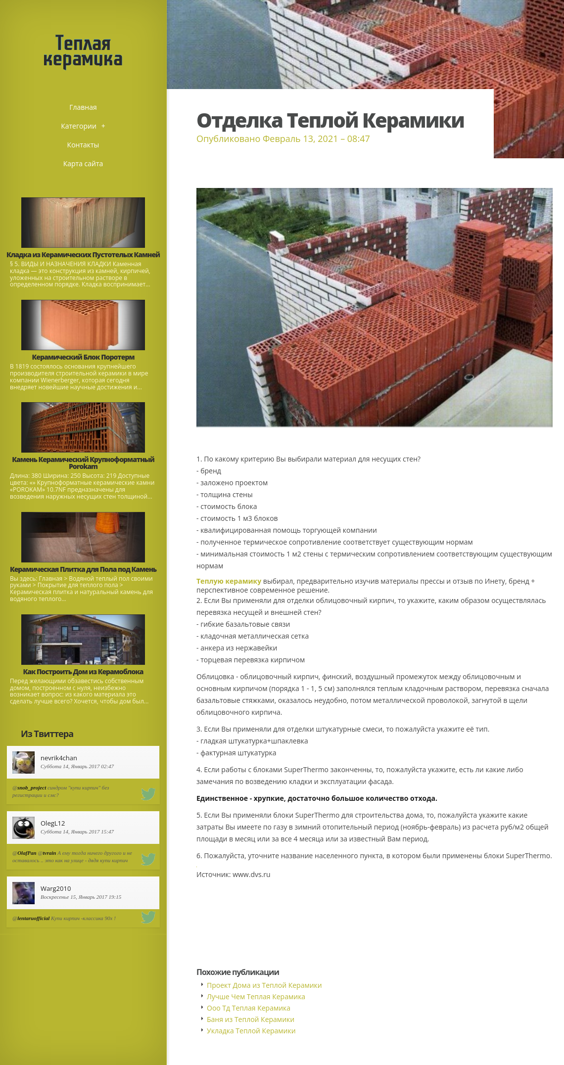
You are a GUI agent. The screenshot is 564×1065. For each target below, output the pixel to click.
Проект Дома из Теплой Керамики (264, 985)
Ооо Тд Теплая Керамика (248, 1008)
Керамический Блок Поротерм (83, 357)
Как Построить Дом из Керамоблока (83, 671)
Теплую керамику (228, 581)
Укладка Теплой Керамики (251, 1030)
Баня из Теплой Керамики (250, 1019)
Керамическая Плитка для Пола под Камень (83, 569)
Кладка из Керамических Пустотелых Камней (83, 254)
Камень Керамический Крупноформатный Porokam (83, 463)
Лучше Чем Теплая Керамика (256, 996)
